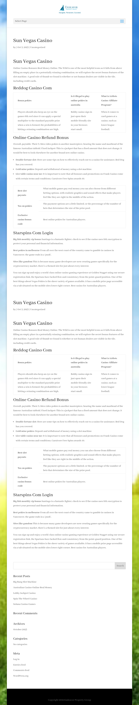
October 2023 (20, 629)
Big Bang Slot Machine (24, 581)
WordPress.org (20, 675)
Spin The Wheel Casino (25, 598)
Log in (16, 659)
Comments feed (21, 670)
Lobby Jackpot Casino (24, 593)
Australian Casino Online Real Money (32, 587)
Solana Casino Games (24, 604)
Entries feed (19, 664)
